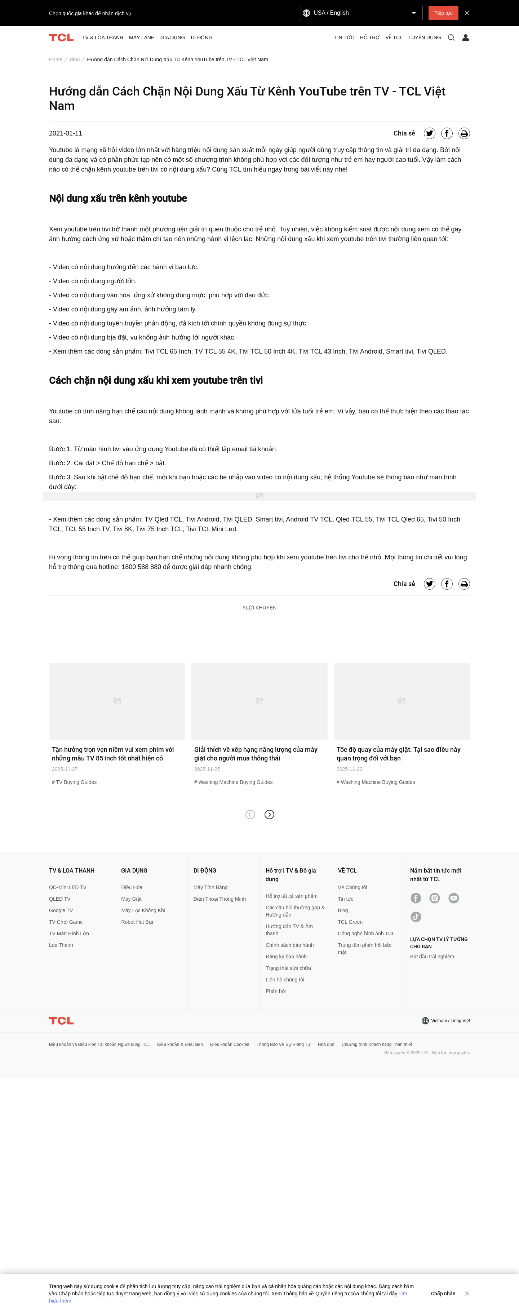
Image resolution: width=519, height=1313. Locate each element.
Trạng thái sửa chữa (288, 968)
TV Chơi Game (66, 922)
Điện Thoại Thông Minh (220, 899)
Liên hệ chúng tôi (285, 979)
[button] (269, 814)
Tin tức (346, 899)
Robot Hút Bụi (137, 922)
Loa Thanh (61, 945)
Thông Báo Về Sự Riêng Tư (284, 1044)
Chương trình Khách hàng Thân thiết (377, 1044)
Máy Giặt (131, 899)
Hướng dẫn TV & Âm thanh (289, 929)
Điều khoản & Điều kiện (180, 1044)
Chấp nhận (443, 1293)
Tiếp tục (443, 13)
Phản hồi (276, 991)
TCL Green (350, 922)
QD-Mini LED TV (67, 887)
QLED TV (60, 899)
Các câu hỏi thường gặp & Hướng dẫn (295, 911)
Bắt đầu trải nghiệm (432, 956)
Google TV (61, 910)
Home (55, 59)
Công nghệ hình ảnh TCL (366, 933)
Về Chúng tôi (352, 887)
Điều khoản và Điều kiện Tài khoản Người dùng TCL (99, 1044)
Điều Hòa (131, 887)
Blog (75, 59)
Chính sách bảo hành (290, 945)
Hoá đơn (326, 1044)
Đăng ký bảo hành (286, 956)
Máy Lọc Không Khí (143, 910)
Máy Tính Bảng (211, 887)
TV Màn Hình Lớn (69, 933)
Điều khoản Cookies (229, 1044)
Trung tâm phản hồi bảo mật (365, 948)
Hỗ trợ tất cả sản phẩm (292, 896)
